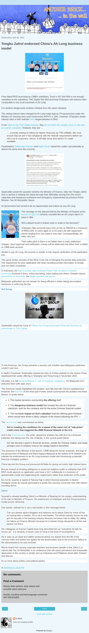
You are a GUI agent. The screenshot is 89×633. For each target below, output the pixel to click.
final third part (18, 435)
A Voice (19, 618)
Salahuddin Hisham (24, 146)
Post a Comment (13, 581)
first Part (19, 391)
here (32, 119)
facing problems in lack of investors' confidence (42, 381)
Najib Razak (44, 146)
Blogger (49, 631)
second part (11, 422)
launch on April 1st (30, 214)
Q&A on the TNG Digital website (22, 125)
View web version (44, 614)
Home (44, 609)
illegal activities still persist (42, 276)
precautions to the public (13, 276)
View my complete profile (23, 622)
